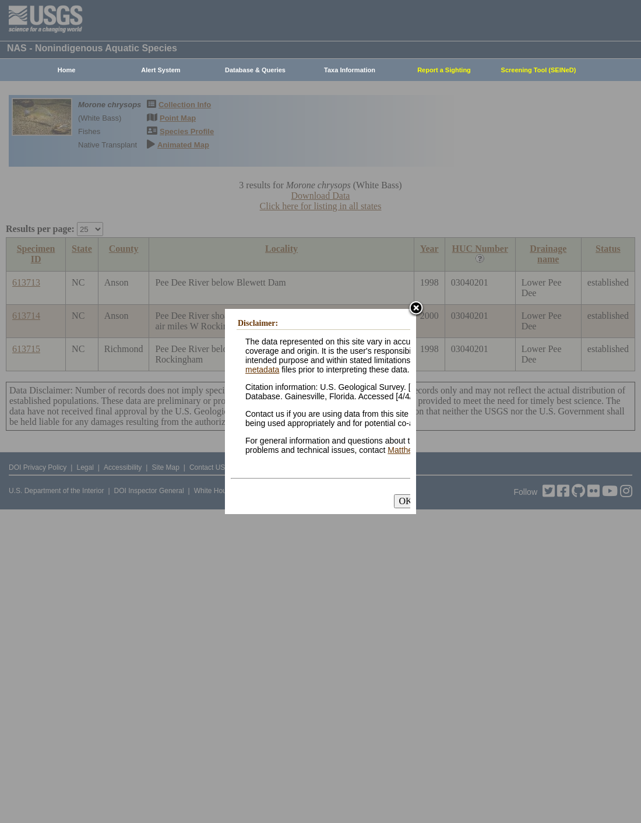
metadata (262, 369)
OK (405, 501)
